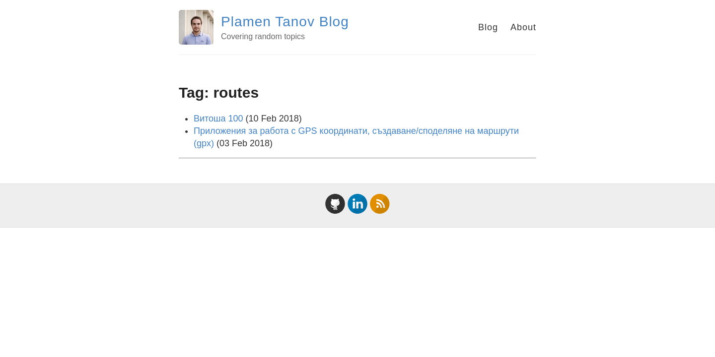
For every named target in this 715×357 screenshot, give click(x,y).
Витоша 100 (218, 118)
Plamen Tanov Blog (285, 21)
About (523, 27)
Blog (488, 27)
